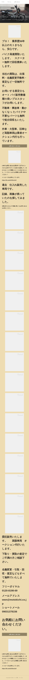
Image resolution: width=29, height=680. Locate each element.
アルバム (9, 1)
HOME (3, 1)
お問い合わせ (17, 1)
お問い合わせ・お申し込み (14, 146)
